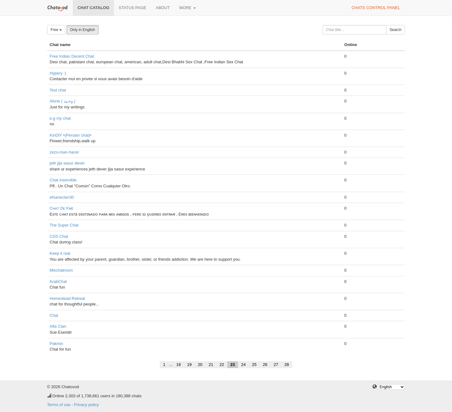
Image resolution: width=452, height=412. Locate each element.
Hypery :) (58, 73)
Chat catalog (93, 7)
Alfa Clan (58, 326)
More (187, 7)
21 (211, 364)
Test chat (58, 90)
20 (200, 364)
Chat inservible (63, 180)
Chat (54, 315)
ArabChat (58, 281)
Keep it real (60, 253)
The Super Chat (64, 225)
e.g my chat (60, 118)
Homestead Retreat (67, 298)
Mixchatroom (61, 270)
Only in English (82, 30)
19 (189, 364)
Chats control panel (376, 7)
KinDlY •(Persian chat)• (70, 135)
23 (232, 364)
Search (395, 30)
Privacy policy (86, 404)
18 (178, 364)
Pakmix (56, 343)
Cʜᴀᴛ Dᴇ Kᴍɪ (61, 208)
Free (56, 30)
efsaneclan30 (62, 197)
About (163, 7)
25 (254, 364)
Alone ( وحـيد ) (62, 101)
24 (243, 364)
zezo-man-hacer (64, 152)
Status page (132, 7)
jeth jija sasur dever (67, 163)
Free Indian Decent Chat (72, 56)
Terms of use (58, 404)
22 (221, 364)
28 (286, 364)
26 (265, 364)
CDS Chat (59, 236)
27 (276, 364)
